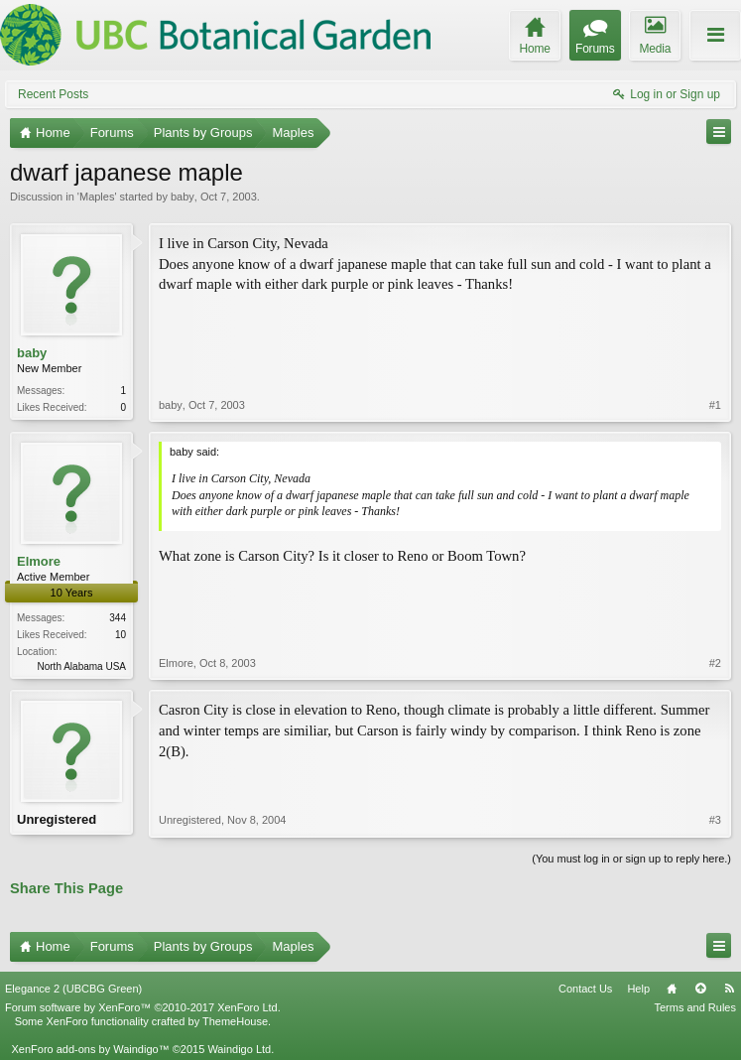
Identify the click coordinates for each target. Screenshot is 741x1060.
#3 (715, 820)
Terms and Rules (695, 1007)
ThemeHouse (235, 1021)
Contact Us (585, 988)
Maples (96, 196)
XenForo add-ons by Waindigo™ (90, 1049)
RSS (729, 988)
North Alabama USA (82, 666)
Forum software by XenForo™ (143, 1007)
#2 (715, 663)
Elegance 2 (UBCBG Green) (73, 988)
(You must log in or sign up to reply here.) (631, 858)
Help (638, 988)
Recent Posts (53, 94)
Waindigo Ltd (239, 1049)
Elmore (39, 561)
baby (182, 196)
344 (117, 617)
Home (672, 988)
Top (700, 988)
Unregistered (56, 819)
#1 (715, 405)
